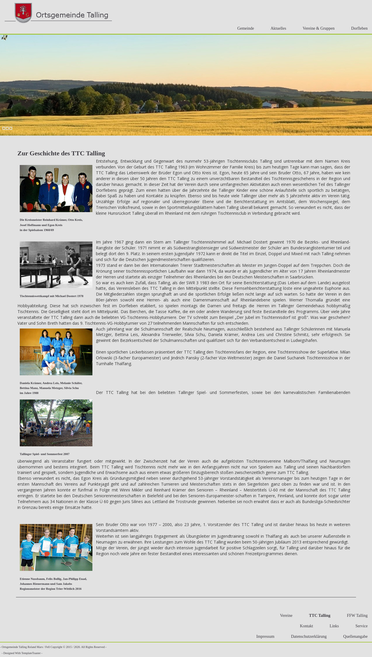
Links (332, 626)
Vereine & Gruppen (317, 28)
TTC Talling (317, 615)
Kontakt (304, 626)
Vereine (284, 615)
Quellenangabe (354, 636)
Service (360, 626)
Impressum (263, 636)
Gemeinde (244, 28)
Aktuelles (276, 28)
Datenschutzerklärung (307, 636)
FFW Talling (356, 615)
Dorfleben (358, 28)
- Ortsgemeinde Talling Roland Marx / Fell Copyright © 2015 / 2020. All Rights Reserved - (53, 647)
